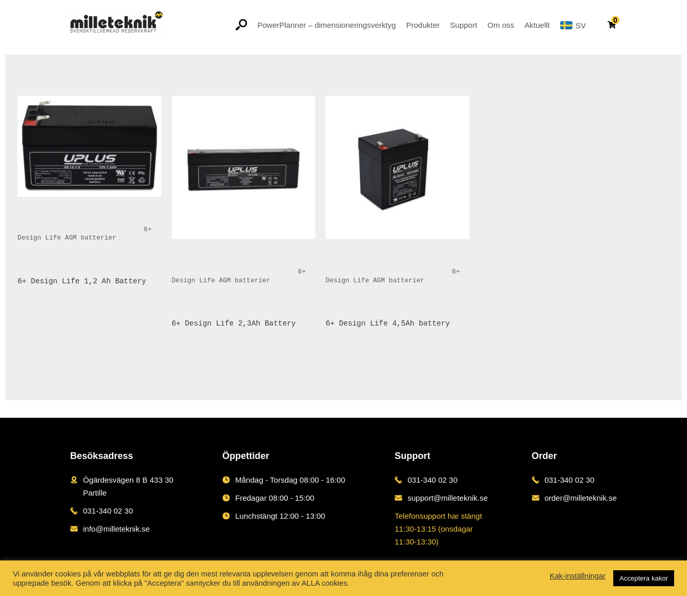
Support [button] (464, 25)
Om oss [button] (500, 25)
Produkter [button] (423, 25)
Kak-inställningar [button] (578, 576)
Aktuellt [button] (537, 25)
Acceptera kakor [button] (643, 578)
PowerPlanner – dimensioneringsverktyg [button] (326, 25)
